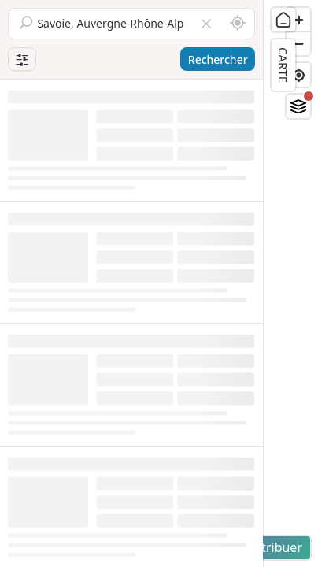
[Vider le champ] (206, 23)
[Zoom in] (298, 20)
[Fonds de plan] (298, 106)
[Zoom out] (298, 43)
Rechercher (218, 59)
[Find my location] (298, 75)
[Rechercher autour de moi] (237, 23)
